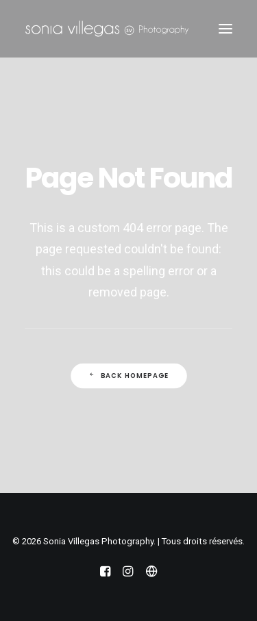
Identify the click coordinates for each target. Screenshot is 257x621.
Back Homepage (128, 376)
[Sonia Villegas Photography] (107, 28)
